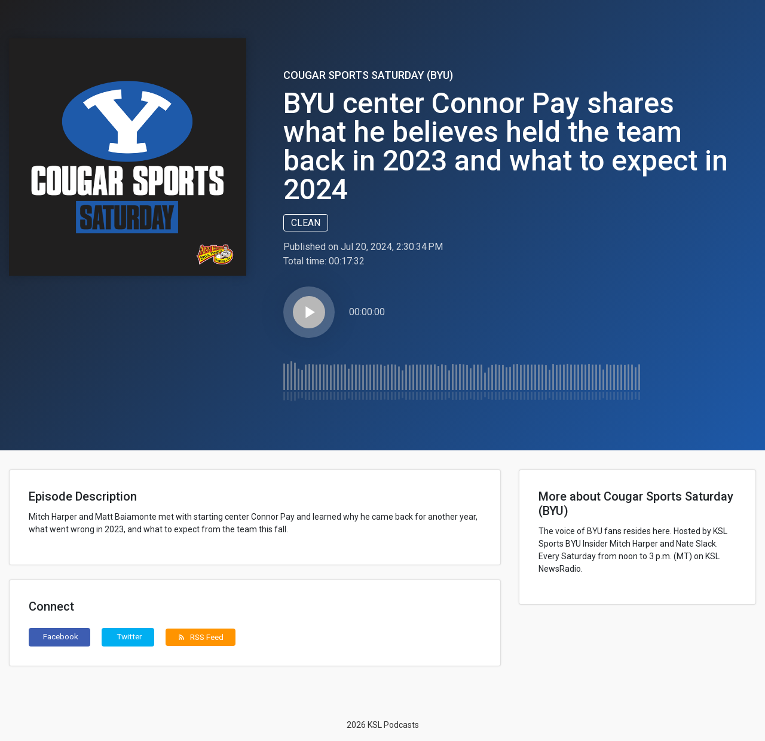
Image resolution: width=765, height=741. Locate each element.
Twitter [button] (129, 636)
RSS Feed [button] (201, 637)
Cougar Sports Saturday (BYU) (368, 75)
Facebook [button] (60, 636)
